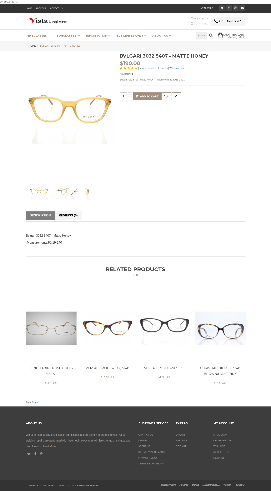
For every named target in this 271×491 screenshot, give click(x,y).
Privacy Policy (148, 458)
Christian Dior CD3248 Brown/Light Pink (220, 371)
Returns (219, 458)
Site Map (181, 446)
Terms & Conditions (151, 463)
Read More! (50, 446)
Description (40, 215)
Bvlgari (35, 402)
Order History (223, 440)
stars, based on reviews (153, 68)
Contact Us (56, 8)
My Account (221, 434)
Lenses (143, 440)
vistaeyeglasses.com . (57, 485)
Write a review (176, 68)
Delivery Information (152, 452)
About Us (144, 446)
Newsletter (221, 452)
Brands (181, 434)
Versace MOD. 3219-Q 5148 (107, 368)
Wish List (219, 446)
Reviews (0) (68, 215)
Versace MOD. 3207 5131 (164, 368)
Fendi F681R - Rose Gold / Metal (51, 371)
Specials (181, 440)
